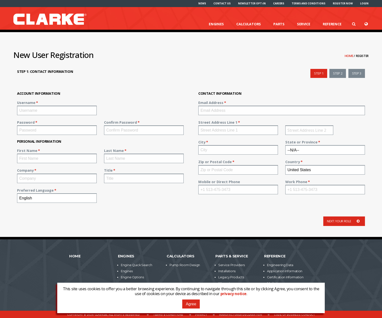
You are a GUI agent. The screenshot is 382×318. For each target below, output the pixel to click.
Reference (332, 23)
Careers (278, 3)
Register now (343, 3)
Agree (191, 304)
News (202, 3)
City (201, 142)
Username (26, 102)
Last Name (114, 150)
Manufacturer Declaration (240, 314)
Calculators (248, 23)
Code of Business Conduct (294, 314)
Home (349, 56)
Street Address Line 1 (217, 122)
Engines (216, 23)
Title (108, 170)
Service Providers (231, 265)
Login (364, 3)
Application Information (284, 271)
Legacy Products (231, 277)
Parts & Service (231, 256)
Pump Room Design (185, 265)
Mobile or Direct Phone (219, 181)
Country (292, 161)
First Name (27, 150)
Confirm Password (120, 122)
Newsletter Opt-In (252, 3)
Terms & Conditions (168, 314)
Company (25, 170)
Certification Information (285, 277)
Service (303, 23)
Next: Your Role (344, 221)
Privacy (201, 314)
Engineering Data (280, 265)
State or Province (301, 142)
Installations (227, 271)
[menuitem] (202, 3)
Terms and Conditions (308, 3)
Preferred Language (35, 190)
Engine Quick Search (136, 265)
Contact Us (222, 3)
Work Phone (296, 181)
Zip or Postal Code (215, 161)
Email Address (210, 102)
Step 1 (318, 73)
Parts (279, 23)
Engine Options (132, 277)
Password (26, 122)
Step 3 (356, 73)
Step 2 (337, 73)
